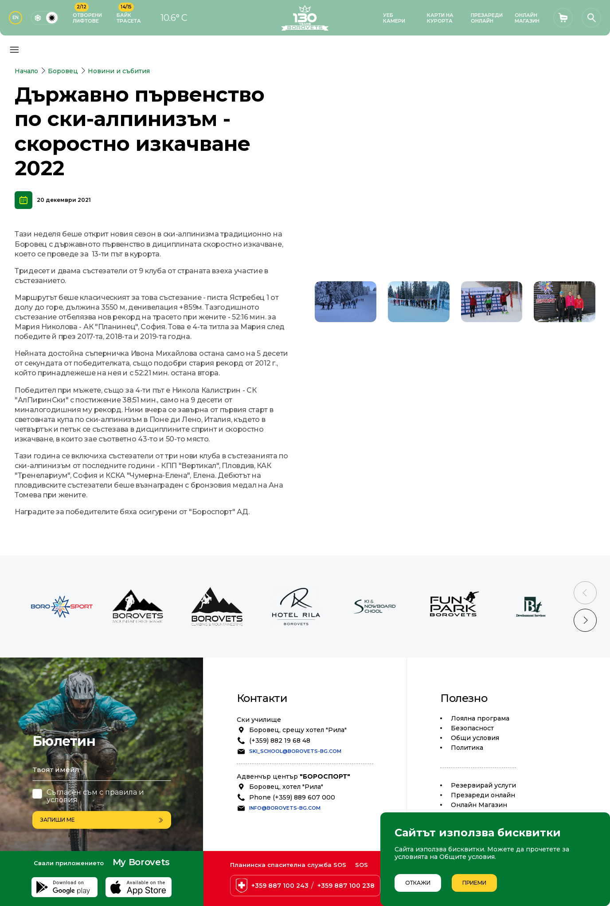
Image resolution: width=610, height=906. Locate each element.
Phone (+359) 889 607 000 (292, 797)
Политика (467, 748)
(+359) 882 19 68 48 (279, 740)
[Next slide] (585, 620)
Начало (26, 71)
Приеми (474, 882)
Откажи (417, 882)
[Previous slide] (585, 592)
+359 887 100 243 (280, 886)
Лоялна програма (480, 718)
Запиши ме (101, 819)
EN (15, 17)
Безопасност (472, 728)
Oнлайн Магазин (479, 805)
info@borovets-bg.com (285, 808)
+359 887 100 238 (346, 886)
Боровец (63, 71)
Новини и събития (119, 71)
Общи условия (475, 738)
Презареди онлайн (483, 795)
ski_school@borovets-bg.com (295, 751)
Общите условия (467, 857)
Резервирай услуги (483, 785)
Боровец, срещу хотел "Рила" (298, 730)
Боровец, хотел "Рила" (286, 787)
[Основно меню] (14, 49)
